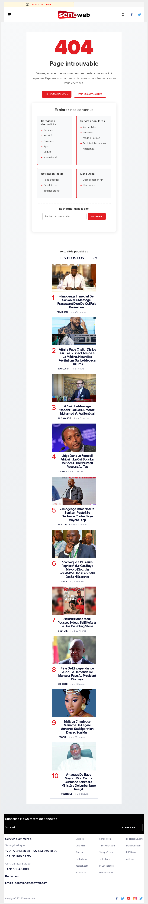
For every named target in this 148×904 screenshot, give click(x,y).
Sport (47, 146)
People (62, 737)
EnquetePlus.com (134, 839)
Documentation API (93, 179)
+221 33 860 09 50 (18, 856)
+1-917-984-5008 (17, 869)
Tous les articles (52, 190)
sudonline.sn (105, 859)
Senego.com (105, 839)
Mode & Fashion (91, 138)
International (50, 157)
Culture (47, 151)
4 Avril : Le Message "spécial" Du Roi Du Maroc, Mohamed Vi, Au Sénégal (77, 410)
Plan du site (89, 185)
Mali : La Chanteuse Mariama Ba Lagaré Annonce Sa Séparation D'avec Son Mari (77, 727)
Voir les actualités (90, 94)
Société (48, 135)
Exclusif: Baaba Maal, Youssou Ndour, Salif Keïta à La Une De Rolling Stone (77, 622)
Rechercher (97, 216)
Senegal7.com (106, 852)
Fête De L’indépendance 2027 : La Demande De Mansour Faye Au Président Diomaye (77, 674)
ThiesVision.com (107, 845)
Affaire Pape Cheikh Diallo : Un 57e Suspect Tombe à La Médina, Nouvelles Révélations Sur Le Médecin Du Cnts (77, 357)
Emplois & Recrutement (95, 143)
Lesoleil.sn (80, 845)
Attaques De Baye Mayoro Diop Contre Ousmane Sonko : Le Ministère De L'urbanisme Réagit (78, 782)
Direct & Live (50, 185)
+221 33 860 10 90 (45, 851)
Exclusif (63, 369)
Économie (49, 141)
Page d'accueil (51, 179)
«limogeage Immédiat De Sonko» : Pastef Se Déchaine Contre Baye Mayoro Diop (77, 514)
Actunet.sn (81, 872)
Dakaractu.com (107, 872)
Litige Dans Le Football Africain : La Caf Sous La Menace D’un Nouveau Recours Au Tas (77, 461)
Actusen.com (82, 866)
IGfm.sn (79, 852)
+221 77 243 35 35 (17, 851)
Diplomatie (64, 418)
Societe (63, 684)
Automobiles (89, 127)
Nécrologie (89, 148)
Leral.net (80, 839)
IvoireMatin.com (133, 845)
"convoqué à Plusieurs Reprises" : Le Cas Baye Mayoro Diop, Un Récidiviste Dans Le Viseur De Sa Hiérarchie (77, 569)
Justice (62, 581)
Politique (48, 130)
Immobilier (88, 132)
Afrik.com (130, 859)
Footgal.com (81, 859)
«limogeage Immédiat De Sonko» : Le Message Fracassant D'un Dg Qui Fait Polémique (76, 302)
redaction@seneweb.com (31, 883)
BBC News (131, 852)
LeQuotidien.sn (107, 866)
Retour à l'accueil (57, 93)
